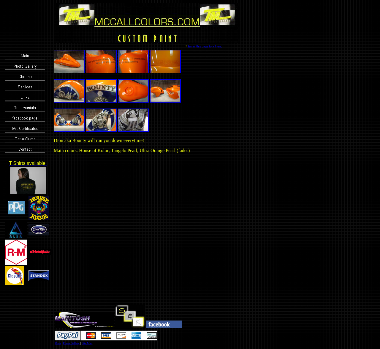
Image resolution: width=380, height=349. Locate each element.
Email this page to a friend (205, 46)
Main (58, 343)
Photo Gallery (71, 343)
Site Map (87, 343)
